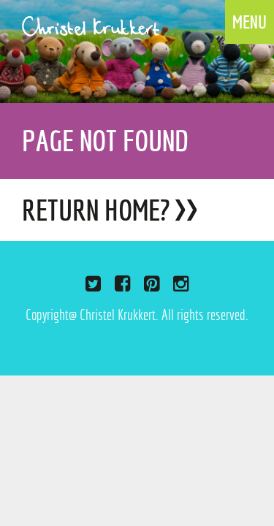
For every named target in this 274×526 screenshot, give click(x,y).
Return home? (96, 210)
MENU (249, 22)
